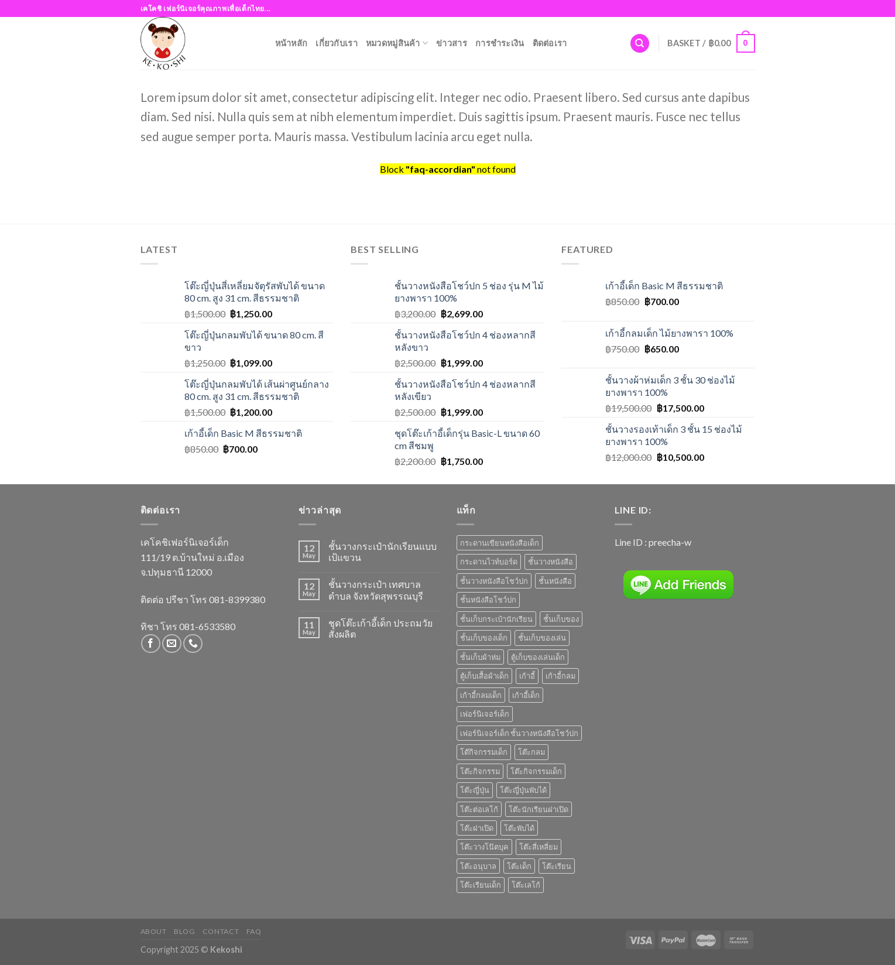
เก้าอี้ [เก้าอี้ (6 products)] (527, 675)
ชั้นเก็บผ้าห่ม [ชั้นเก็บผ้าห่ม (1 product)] (480, 657)
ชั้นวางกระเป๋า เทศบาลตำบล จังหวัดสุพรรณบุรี (375, 590)
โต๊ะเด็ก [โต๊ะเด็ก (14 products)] (519, 866)
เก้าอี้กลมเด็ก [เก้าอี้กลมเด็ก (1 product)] (481, 695)
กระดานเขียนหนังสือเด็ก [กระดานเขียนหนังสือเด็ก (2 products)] (499, 542)
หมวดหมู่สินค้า (397, 43)
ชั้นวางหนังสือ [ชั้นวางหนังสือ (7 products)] (550, 561)
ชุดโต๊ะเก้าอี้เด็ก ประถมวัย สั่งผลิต (380, 628)
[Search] (639, 43)
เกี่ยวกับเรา (337, 43)
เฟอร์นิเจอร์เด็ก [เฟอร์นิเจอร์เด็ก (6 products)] (484, 713)
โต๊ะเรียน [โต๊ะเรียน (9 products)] (556, 866)
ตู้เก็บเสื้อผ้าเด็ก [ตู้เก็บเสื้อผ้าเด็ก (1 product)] (484, 675)
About (153, 931)
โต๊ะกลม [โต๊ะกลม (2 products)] (531, 752)
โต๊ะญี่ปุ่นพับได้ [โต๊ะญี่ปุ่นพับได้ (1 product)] (523, 790)
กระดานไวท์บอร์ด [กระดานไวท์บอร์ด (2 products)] (488, 561)
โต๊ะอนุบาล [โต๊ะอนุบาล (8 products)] (478, 866)
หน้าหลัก (291, 43)
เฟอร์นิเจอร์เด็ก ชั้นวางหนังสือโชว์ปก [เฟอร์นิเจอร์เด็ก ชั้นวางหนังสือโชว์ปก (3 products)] (519, 733)
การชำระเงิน (499, 43)
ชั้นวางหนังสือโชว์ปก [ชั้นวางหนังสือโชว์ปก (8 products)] (494, 581)
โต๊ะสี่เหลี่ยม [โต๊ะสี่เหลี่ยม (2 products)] (538, 846)
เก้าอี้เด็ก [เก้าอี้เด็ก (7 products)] (526, 695)
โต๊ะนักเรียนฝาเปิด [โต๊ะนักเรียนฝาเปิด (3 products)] (538, 809)
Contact (221, 931)
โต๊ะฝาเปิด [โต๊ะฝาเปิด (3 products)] (476, 828)
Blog (184, 931)
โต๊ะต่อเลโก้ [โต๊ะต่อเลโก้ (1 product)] (479, 809)
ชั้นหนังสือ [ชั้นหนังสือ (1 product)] (555, 581)
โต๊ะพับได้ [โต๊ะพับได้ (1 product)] (519, 828)
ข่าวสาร (451, 43)
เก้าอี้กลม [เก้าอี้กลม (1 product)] (560, 675)
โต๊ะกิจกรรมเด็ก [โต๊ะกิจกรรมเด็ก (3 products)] (536, 771)
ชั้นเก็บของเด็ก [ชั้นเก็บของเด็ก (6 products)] (483, 637)
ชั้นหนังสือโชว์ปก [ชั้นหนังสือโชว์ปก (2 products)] (488, 599)
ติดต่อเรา (550, 43)
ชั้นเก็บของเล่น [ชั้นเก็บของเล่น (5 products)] (542, 637)
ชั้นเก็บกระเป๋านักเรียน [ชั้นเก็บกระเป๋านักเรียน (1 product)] (496, 619)
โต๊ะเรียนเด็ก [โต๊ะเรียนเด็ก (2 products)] (480, 884)
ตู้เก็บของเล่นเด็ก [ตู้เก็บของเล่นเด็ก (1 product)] (538, 657)
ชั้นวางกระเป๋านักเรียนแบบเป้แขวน (382, 551)
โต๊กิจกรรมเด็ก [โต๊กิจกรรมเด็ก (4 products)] (483, 752)
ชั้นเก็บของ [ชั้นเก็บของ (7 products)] (561, 619)
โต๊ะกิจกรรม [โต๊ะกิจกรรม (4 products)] (480, 771)
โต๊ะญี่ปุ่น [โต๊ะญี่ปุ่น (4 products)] (474, 790)
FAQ (254, 931)
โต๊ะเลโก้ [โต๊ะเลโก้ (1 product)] (526, 884)
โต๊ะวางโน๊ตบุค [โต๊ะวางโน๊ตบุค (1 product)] (484, 846)
